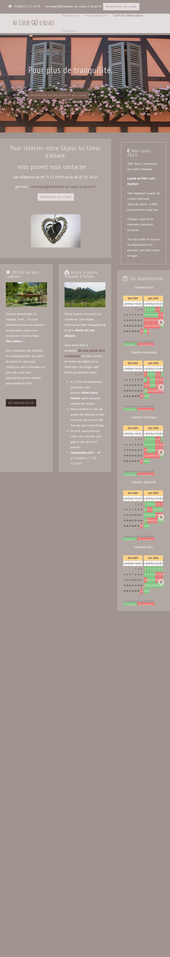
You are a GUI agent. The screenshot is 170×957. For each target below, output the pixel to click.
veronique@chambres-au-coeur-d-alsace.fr (73, 6)
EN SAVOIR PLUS (21, 402)
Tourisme (69, 31)
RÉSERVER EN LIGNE (121, 6)
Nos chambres (96, 15)
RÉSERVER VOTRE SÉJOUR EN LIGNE (58, 95)
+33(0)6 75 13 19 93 (27, 6)
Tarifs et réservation (128, 15)
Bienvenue (70, 15)
